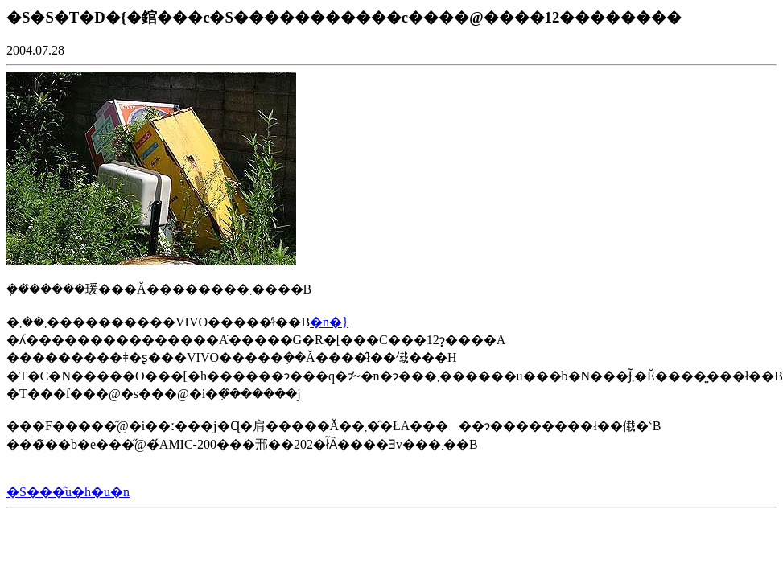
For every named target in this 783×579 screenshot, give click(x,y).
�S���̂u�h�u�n (68, 492)
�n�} (329, 322)
